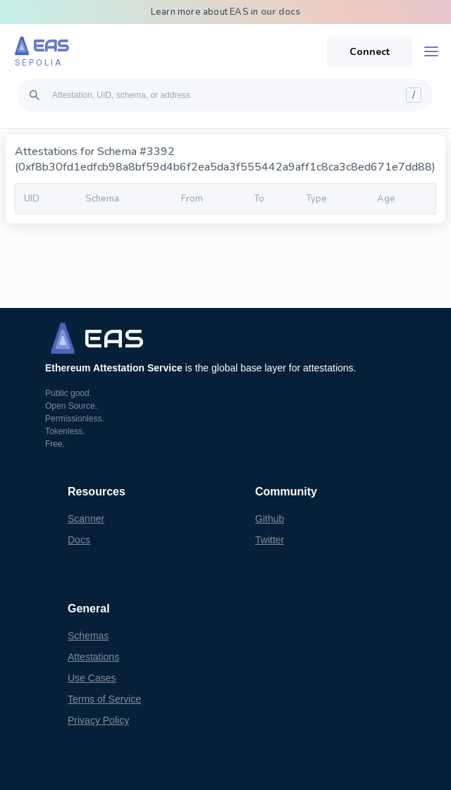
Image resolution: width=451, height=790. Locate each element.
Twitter (269, 539)
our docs (281, 12)
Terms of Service (104, 699)
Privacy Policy (98, 720)
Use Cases (92, 678)
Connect (370, 51)
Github (269, 518)
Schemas (88, 635)
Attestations (93, 656)
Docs (79, 539)
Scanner (86, 518)
